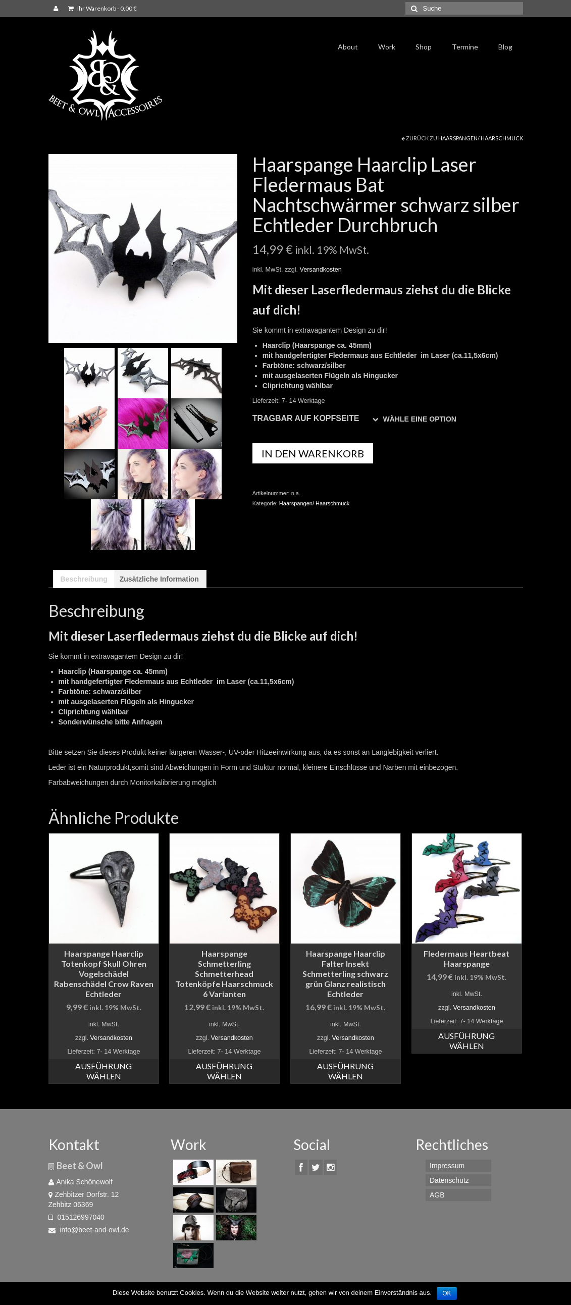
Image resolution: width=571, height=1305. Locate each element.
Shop (424, 46)
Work (386, 46)
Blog (505, 46)
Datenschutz (449, 1180)
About (348, 46)
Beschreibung (84, 579)
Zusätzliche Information (159, 579)
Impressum (447, 1166)
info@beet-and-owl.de (88, 1230)
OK (446, 1293)
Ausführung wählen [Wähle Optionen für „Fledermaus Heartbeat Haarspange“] (466, 1041)
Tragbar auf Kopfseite (305, 418)
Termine (465, 46)
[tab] (84, 579)
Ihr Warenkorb (102, 8)
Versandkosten (320, 269)
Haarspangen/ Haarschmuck (480, 138)
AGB (437, 1195)
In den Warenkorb (313, 453)
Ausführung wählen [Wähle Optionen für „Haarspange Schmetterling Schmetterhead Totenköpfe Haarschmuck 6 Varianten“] (224, 1071)
